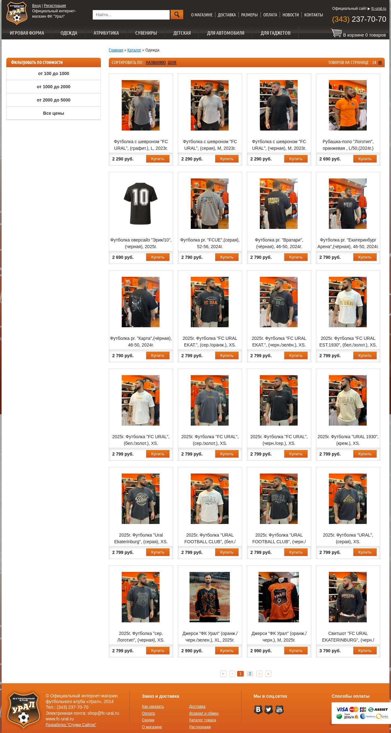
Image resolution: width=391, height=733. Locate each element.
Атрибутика (106, 33)
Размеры (249, 14)
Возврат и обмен (204, 713)
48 (380, 62)
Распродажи (200, 727)
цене (172, 62)
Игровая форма (27, 33)
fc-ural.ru (378, 8)
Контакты (313, 14)
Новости (291, 14)
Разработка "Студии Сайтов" (71, 725)
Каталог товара (202, 720)
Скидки (148, 720)
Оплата (270, 14)
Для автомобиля (225, 33)
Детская (182, 33)
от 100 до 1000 (53, 73)
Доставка (227, 14)
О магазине (202, 14)
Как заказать (153, 706)
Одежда (69, 33)
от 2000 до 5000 (53, 99)
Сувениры (146, 33)
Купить (157, 158)
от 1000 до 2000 (53, 86)
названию (156, 62)
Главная (116, 50)
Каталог (134, 50)
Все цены (53, 113)
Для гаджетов (275, 33)
